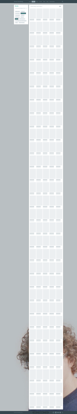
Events (40, 1)
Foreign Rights (40, 412)
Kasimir (22, 15)
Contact (46, 412)
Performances (22, 18)
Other (17, 18)
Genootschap (52, 1)
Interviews (23, 13)
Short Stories (21, 22)
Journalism (18, 15)
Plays (17, 22)
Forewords (18, 13)
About (37, 1)
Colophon (35, 412)
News (44, 1)
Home (30, 1)
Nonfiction (17, 17)
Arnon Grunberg (18, 1)
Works (33, 1)
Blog (47, 1)
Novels (22, 17)
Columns (23, 11)
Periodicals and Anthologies (21, 20)
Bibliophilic (18, 11)
